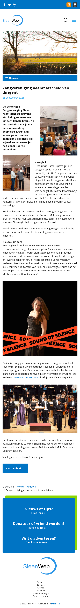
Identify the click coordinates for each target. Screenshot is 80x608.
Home (20, 486)
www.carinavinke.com (26, 377)
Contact (40, 582)
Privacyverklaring (41, 596)
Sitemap (41, 585)
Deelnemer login (41, 593)
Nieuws (13, 78)
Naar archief (15, 468)
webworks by (49, 603)
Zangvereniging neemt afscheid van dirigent (30, 490)
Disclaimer (41, 590)
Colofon (41, 587)
